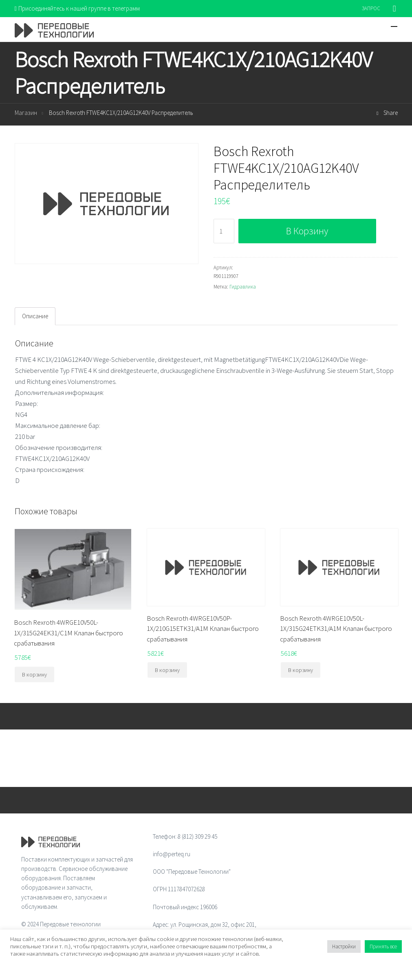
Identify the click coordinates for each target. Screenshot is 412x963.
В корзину (307, 231)
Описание (35, 316)
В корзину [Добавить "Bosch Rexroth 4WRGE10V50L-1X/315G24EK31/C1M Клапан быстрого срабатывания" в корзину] (34, 674)
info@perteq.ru (171, 854)
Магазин (26, 113)
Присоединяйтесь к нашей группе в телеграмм (77, 8)
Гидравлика (242, 286)
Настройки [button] (344, 946)
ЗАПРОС (371, 8)
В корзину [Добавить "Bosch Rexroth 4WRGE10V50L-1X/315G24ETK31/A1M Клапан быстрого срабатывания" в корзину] (300, 670)
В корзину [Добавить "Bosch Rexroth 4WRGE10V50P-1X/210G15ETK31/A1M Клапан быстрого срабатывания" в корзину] (167, 670)
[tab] (35, 316)
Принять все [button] (383, 946)
